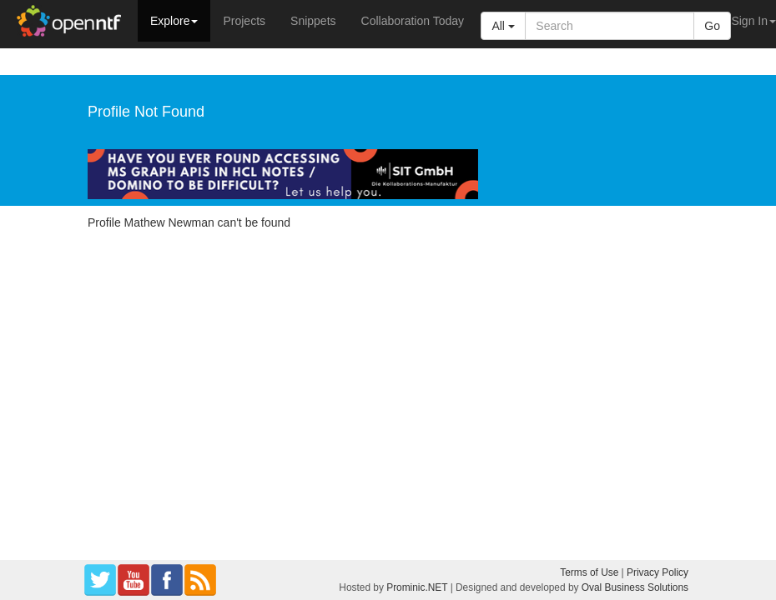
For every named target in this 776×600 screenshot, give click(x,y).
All (502, 25)
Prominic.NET (416, 587)
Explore (174, 21)
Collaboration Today (413, 21)
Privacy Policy (657, 572)
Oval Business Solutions (635, 587)
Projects (244, 21)
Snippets (312, 21)
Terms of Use (589, 572)
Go (712, 25)
